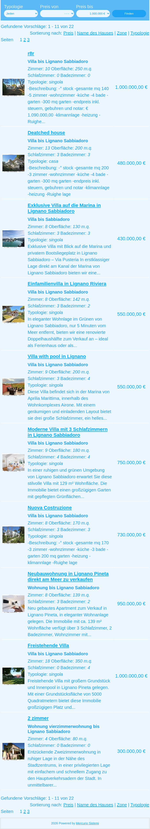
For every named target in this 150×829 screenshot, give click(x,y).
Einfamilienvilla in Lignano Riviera (67, 283)
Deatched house (46, 132)
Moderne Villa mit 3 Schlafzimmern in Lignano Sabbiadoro (67, 432)
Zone (122, 33)
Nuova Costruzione (50, 507)
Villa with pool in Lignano (57, 356)
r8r (31, 53)
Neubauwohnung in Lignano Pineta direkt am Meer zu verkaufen (68, 576)
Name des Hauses (95, 33)
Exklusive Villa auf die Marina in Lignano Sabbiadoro (64, 208)
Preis (68, 33)
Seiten (7, 39)
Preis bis (84, 6)
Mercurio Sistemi (87, 823)
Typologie (13, 6)
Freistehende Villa (48, 645)
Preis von (49, 6)
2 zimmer (38, 718)
